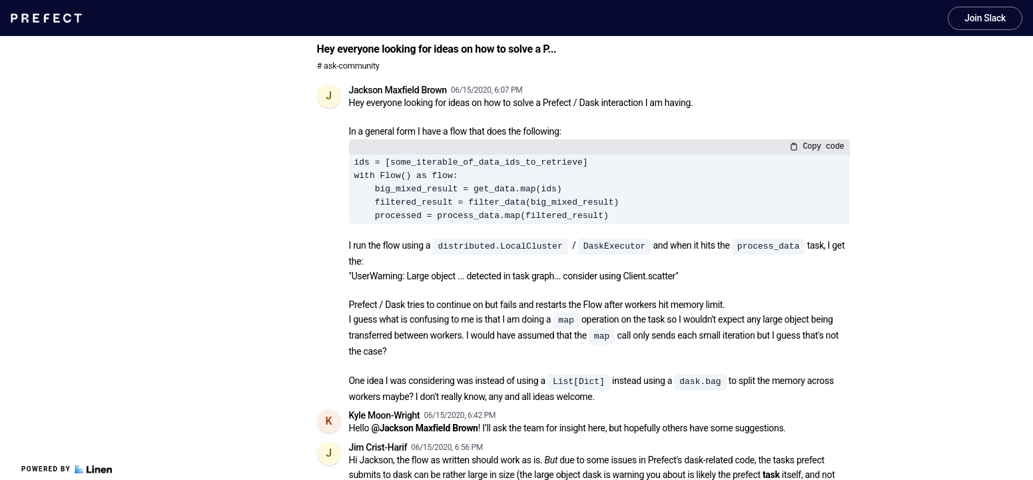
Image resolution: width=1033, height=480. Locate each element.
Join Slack (985, 18)
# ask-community (348, 66)
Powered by (66, 469)
